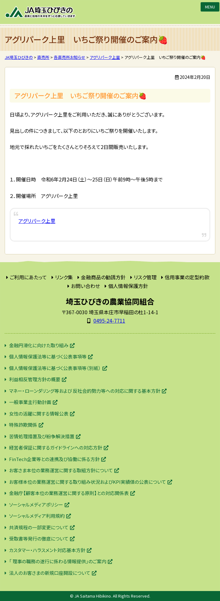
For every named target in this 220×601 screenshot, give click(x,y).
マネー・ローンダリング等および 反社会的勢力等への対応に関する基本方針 (84, 390)
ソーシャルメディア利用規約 (37, 515)
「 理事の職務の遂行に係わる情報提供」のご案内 (57, 561)
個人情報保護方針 (128, 286)
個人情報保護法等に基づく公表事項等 (48, 356)
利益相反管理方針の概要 (34, 379)
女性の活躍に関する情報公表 (38, 413)
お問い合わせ (85, 286)
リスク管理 (145, 277)
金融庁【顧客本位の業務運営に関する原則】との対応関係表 (69, 493)
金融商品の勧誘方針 (103, 277)
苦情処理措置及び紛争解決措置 (41, 436)
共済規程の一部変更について (38, 527)
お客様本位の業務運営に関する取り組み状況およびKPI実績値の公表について (87, 481)
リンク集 (64, 277)
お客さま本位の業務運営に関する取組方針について (61, 470)
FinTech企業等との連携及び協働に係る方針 (54, 459)
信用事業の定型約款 (187, 277)
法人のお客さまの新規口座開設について (49, 573)
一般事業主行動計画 (30, 402)
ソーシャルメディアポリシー (36, 504)
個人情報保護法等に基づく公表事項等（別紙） (55, 368)
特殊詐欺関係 (23, 424)
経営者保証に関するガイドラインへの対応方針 (55, 447)
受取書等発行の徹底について (38, 538)
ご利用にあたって (28, 277)
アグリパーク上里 (36, 220)
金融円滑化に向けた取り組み (38, 345)
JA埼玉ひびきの (40, 12)
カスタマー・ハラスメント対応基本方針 (47, 550)
